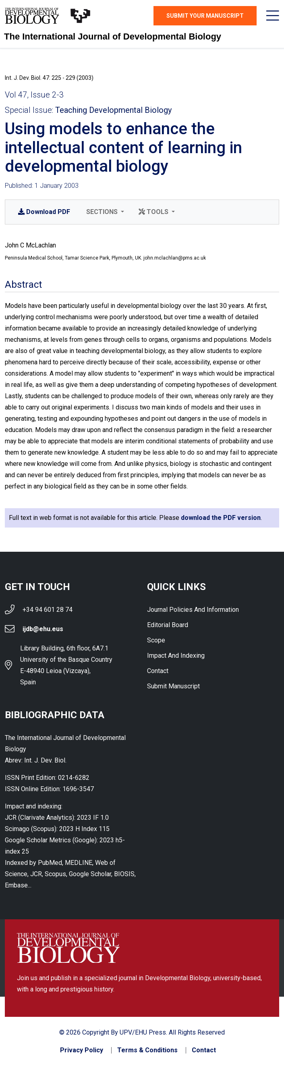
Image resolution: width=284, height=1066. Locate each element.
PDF (44, 212)
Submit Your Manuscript (205, 15)
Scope (156, 640)
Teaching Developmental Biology (113, 110)
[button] (104, 212)
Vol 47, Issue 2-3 (34, 95)
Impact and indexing (176, 655)
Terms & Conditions (147, 1050)
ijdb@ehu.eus (43, 629)
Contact (157, 671)
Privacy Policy (81, 1050)
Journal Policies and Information (193, 609)
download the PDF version (221, 518)
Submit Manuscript (173, 686)
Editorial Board (167, 625)
